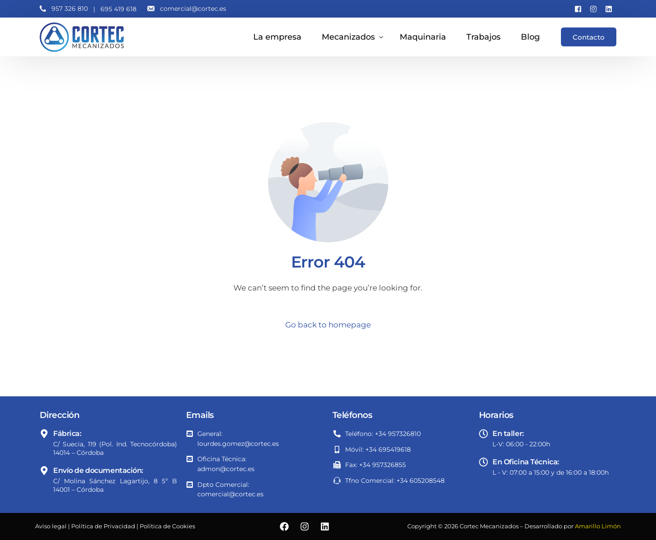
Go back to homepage (328, 324)
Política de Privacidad (103, 526)
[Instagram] (593, 9)
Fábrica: (67, 433)
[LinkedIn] (608, 9)
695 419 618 (118, 9)
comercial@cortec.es (193, 8)
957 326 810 (69, 8)
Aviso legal (51, 526)
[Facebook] (578, 9)
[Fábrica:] (44, 433)
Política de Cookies (167, 526)
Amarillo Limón (598, 526)
